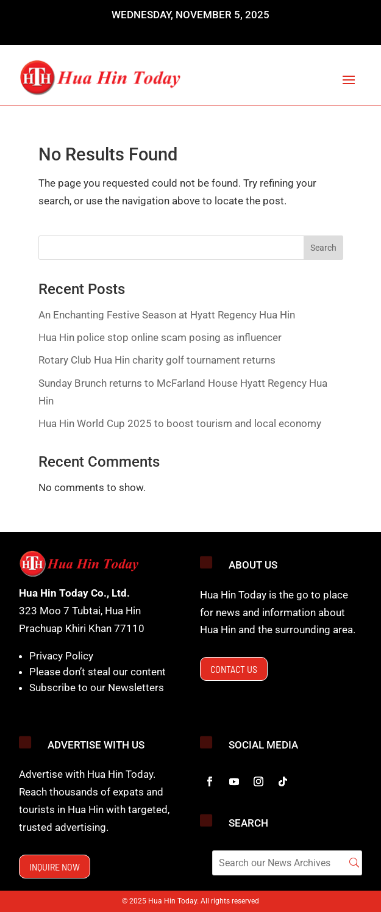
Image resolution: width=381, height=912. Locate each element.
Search (323, 248)
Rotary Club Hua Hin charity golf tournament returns (157, 360)
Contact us (233, 669)
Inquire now (54, 866)
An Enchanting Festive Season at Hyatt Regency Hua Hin (166, 315)
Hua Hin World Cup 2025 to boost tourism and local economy (179, 423)
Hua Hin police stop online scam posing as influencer (160, 337)
